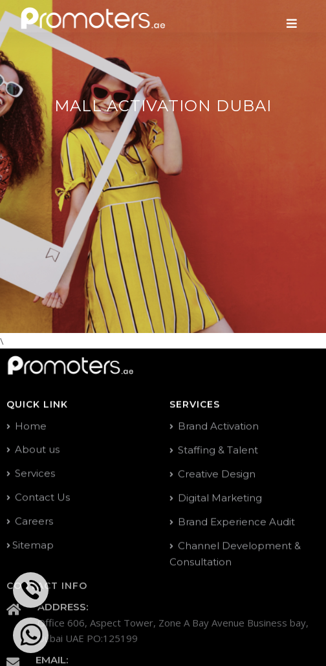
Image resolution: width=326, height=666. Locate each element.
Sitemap (30, 545)
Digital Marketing (215, 498)
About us (33, 450)
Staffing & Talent (213, 450)
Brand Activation (214, 426)
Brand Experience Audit (232, 522)
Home (26, 426)
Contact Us (38, 497)
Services (30, 473)
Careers (29, 521)
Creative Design (212, 474)
